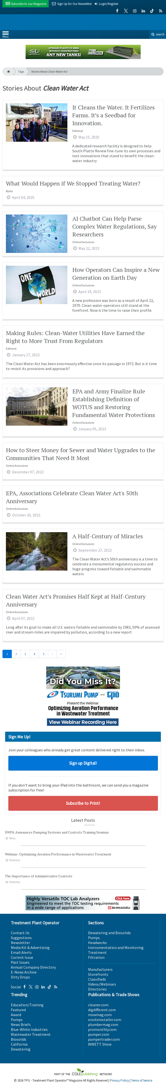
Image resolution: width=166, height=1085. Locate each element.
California (19, 1044)
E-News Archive (24, 972)
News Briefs (21, 1024)
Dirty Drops (20, 977)
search (158, 34)
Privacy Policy (119, 1080)
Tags (21, 71)
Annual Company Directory (33, 967)
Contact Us (20, 932)
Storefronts (98, 974)
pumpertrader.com (104, 1039)
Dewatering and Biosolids (109, 932)
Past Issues (20, 962)
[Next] (52, 654)
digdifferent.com (102, 1009)
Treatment (97, 952)
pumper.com (98, 1034)
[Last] (61, 654)
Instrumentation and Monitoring (116, 947)
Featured (18, 1009)
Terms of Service (141, 1080)
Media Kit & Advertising (30, 947)
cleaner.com (98, 1004)
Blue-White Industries (29, 1029)
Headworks (97, 942)
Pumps (94, 937)
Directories (97, 989)
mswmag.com (100, 1014)
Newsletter (20, 942)
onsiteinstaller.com (104, 1019)
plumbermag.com (103, 1024)
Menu (5, 35)
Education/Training (27, 1004)
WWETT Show (99, 1044)
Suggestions (21, 937)
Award (16, 1014)
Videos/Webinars (102, 984)
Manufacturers (100, 969)
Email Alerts (21, 952)
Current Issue (22, 957)
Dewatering (20, 1049)
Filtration (96, 957)
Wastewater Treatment (31, 1034)
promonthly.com (102, 1029)
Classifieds (97, 979)
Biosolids (18, 1039)
